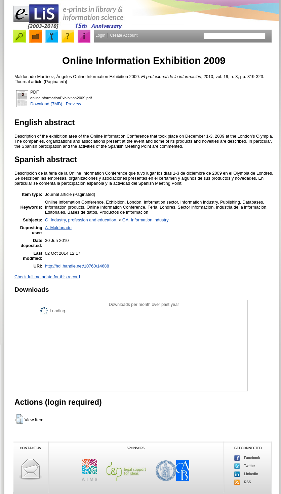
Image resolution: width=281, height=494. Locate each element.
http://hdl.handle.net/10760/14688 (77, 266)
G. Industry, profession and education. (81, 219)
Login (100, 35)
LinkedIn (246, 474)
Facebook (247, 458)
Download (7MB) (46, 103)
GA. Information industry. (146, 219)
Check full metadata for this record (47, 276)
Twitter (244, 466)
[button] (19, 419)
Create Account (123, 35)
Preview (73, 103)
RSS (242, 482)
